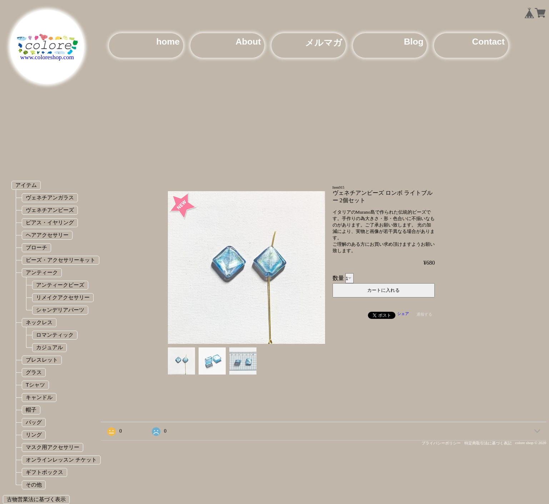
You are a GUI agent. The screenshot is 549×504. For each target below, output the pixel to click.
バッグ (34, 422)
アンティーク (42, 272)
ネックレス (39, 322)
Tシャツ (35, 385)
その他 (34, 485)
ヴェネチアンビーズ (50, 210)
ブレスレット (42, 360)
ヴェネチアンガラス (50, 197)
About (248, 41)
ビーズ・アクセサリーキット (60, 260)
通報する (424, 314)
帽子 (31, 410)
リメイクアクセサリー (63, 297)
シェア (403, 313)
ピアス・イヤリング (50, 222)
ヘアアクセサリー (47, 235)
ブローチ (36, 247)
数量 (338, 278)
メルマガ (323, 42)
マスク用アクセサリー (52, 447)
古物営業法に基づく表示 (36, 499)
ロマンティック (55, 335)
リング (34, 435)
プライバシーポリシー (441, 443)
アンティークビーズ (60, 285)
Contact (488, 41)
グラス (34, 372)
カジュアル (49, 347)
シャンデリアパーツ (60, 310)
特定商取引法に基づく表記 (487, 443)
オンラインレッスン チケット (61, 460)
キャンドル (39, 397)
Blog (414, 41)
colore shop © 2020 (530, 443)
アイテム (26, 185)
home (168, 41)
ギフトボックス (44, 472)
